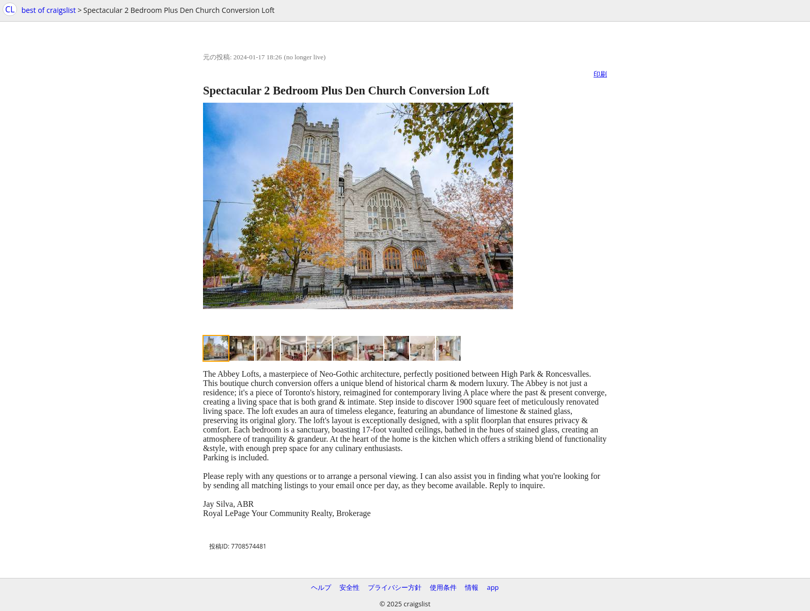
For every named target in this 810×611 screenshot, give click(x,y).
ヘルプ (321, 587)
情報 (471, 587)
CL (9, 9)
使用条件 (443, 587)
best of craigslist (48, 10)
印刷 (600, 73)
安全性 (349, 587)
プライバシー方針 (395, 587)
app (493, 587)
